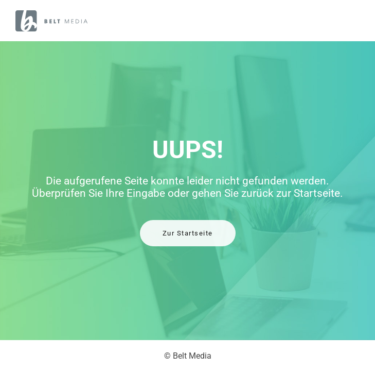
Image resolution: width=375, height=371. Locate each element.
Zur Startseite (188, 233)
